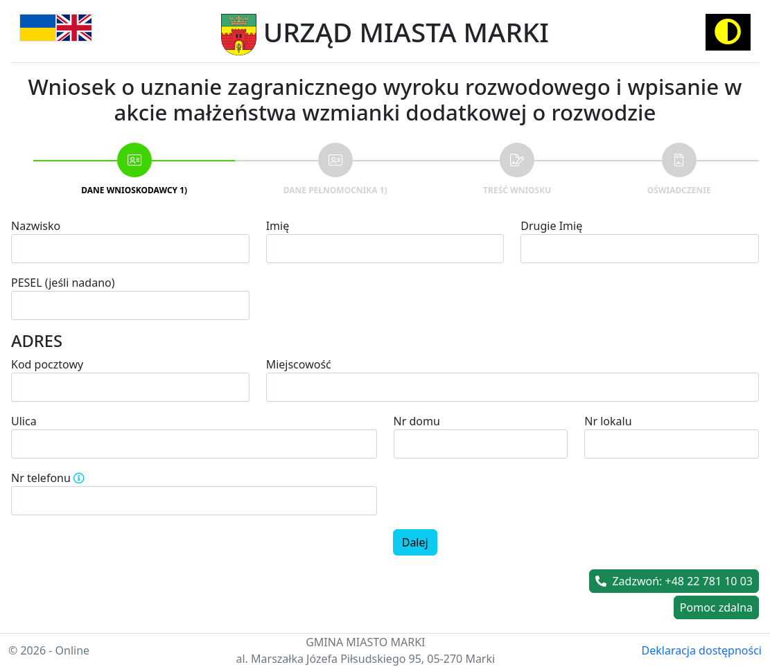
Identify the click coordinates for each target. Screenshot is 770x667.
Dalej (415, 542)
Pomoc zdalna (716, 607)
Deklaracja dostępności (702, 650)
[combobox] (512, 387)
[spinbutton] (194, 500)
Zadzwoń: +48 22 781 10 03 (674, 581)
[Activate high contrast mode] (728, 32)
